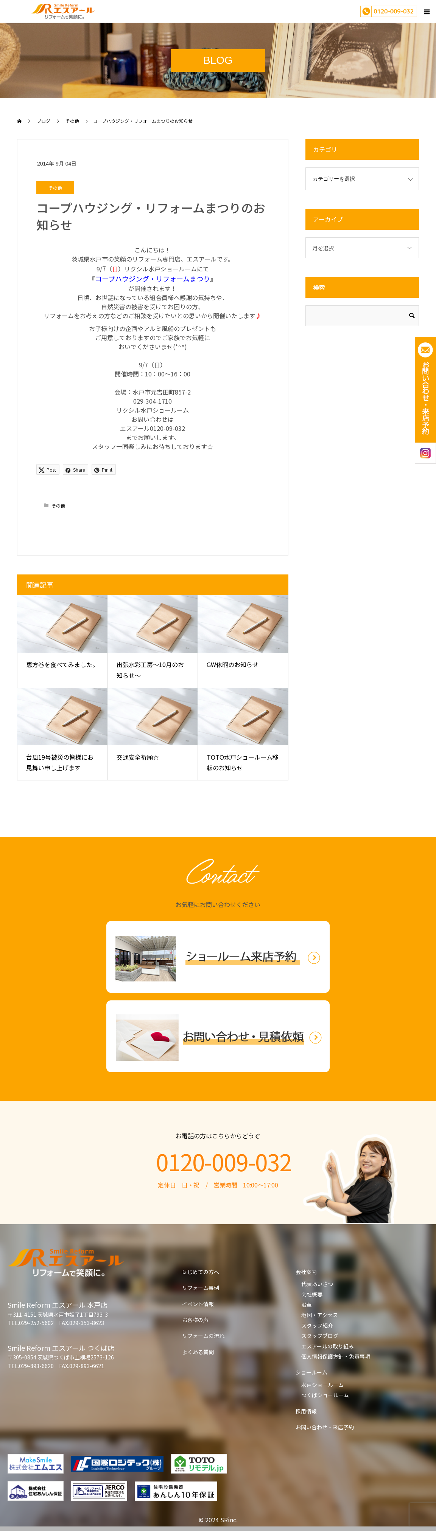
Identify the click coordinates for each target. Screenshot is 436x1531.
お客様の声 (195, 1320)
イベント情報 (198, 1304)
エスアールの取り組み (327, 1346)
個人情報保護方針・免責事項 (335, 1356)
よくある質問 (198, 1352)
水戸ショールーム (322, 1385)
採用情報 (306, 1411)
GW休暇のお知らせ (232, 664)
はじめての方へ (200, 1272)
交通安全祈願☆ (138, 757)
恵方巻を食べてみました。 (62, 664)
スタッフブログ (319, 1335)
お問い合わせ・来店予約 (325, 1427)
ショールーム (311, 1372)
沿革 (306, 1304)
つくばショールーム (325, 1395)
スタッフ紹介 (317, 1325)
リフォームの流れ (203, 1335)
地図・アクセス (319, 1315)
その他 (55, 187)
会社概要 (311, 1294)
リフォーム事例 (200, 1287)
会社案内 (306, 1272)
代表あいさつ (317, 1284)
